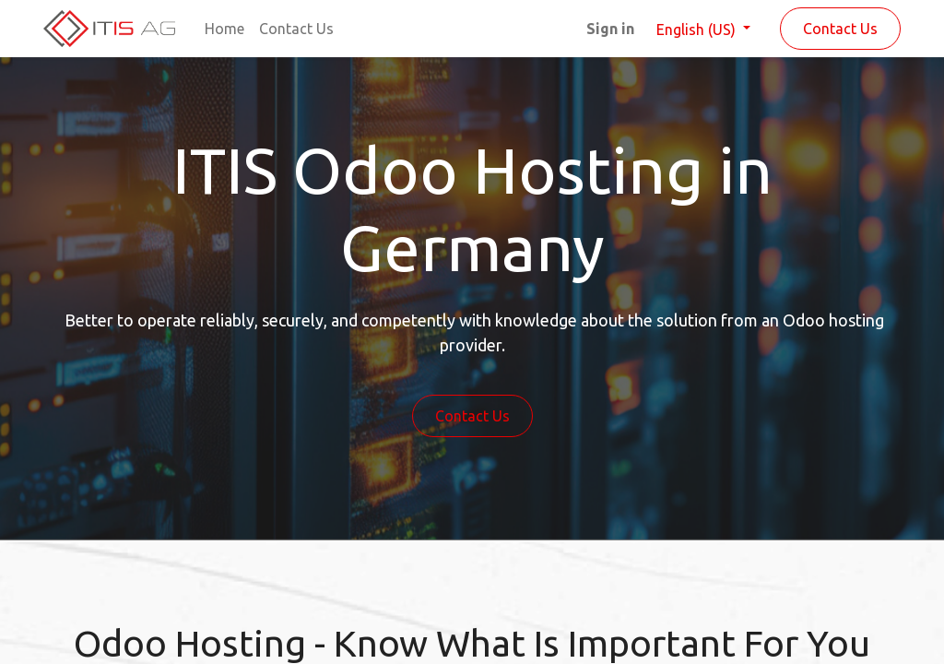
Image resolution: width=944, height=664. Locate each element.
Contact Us (840, 28)
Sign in (610, 28)
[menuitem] (224, 28)
